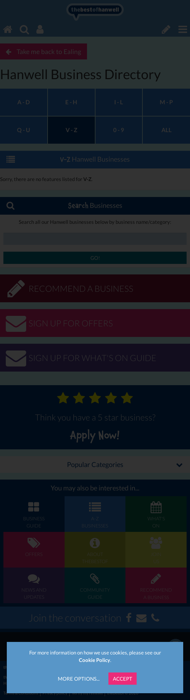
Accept (122, 679)
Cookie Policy (94, 660)
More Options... (79, 679)
